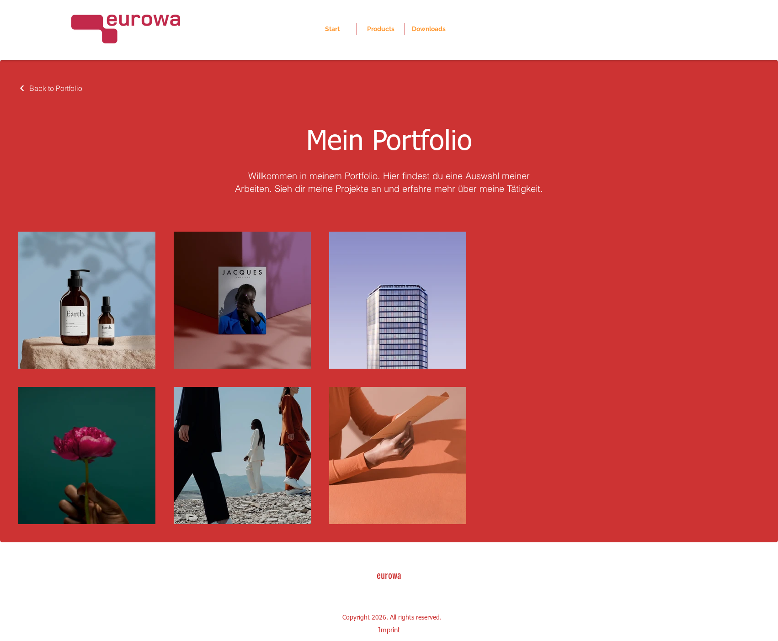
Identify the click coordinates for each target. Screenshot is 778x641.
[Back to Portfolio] (50, 88)
